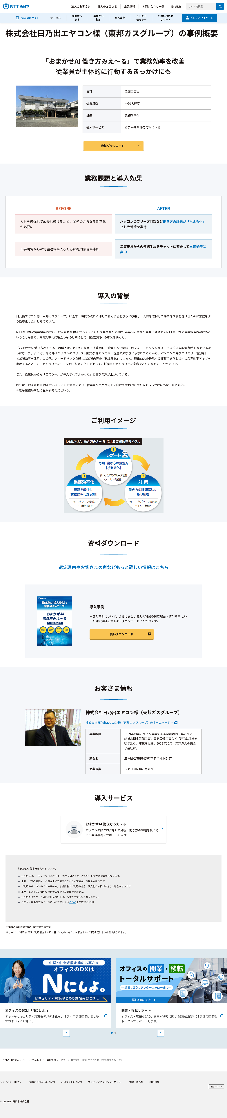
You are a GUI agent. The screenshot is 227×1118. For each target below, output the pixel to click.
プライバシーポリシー (12, 1082)
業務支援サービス (56, 1060)
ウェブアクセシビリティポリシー (106, 1082)
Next (160, 1033)
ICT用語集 (154, 1082)
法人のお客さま (80, 6)
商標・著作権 (136, 1082)
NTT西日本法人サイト (14, 1060)
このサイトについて (72, 1082)
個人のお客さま (107, 6)
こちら (72, 902)
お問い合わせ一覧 (153, 6)
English (176, 6)
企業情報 (129, 6)
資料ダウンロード (112, 145)
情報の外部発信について (42, 1082)
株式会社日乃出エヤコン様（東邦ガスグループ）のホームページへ (129, 722)
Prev (66, 1033)
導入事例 (36, 1060)
